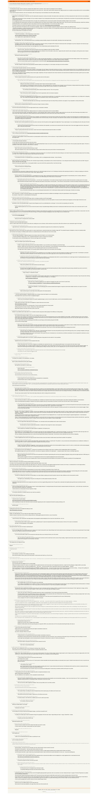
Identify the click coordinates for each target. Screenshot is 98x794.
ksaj (21, 263)
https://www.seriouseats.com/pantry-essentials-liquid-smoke (37, 133)
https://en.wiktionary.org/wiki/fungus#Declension (51, 283)
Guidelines (39, 789)
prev (28, 39)
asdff (16, 533)
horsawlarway (20, 243)
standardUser (14, 192)
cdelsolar (13, 738)
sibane (19, 323)
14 (12, 480)
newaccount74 (17, 781)
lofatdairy (16, 115)
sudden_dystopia (12, 229)
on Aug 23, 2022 (14, 7)
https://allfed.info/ (21, 215)
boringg (16, 448)
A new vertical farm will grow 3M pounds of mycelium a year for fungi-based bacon (25, 3)
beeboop (13, 497)
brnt (13, 517)
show (28, 1)
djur (21, 91)
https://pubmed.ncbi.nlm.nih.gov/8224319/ (52, 25)
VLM (21, 329)
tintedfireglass (20, 640)
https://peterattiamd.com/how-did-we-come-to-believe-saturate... (26, 374)
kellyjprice (13, 703)
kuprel (13, 395)
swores (13, 66)
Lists (44, 789)
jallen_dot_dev (14, 720)
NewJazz (13, 485)
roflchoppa (14, 504)
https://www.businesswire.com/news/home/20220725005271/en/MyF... (24, 500)
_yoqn (16, 353)
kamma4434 (25, 271)
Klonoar (16, 398)
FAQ (42, 789)
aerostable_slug (17, 670)
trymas (19, 619)
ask (25, 1)
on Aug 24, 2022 (21, 42)
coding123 (19, 427)
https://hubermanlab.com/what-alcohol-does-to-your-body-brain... (58, 61)
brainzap (19, 260)
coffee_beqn (17, 120)
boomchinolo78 (14, 360)
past (18, 1)
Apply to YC (55, 789)
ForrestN (13, 135)
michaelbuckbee (17, 63)
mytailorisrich (14, 197)
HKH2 (16, 626)
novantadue (17, 240)
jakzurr (13, 552)
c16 (15, 339)
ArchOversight (20, 178)
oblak (16, 723)
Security (49, 789)
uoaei (26, 274)
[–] (19, 7)
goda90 (13, 151)
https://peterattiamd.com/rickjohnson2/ (19, 385)
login (89, 1)
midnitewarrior (12, 547)
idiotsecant (14, 106)
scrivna (13, 560)
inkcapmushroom (12, 220)
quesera (16, 32)
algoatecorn (17, 174)
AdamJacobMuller (15, 139)
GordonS (13, 109)
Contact (58, 789)
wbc (10, 525)
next (18, 7)
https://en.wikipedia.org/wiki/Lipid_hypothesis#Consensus (28, 369)
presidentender (14, 310)
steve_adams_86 (15, 14)
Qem (16, 439)
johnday (13, 468)
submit (33, 1)
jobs (30, 1)
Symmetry (11, 209)
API (46, 789)
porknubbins (17, 42)
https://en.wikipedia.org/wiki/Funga (32, 278)
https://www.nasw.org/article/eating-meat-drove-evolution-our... (29, 756)
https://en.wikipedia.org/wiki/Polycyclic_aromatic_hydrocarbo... (26, 35)
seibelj (13, 742)
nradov (13, 381)
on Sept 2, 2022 (22, 477)
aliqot (18, 79)
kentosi (11, 507)
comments (22, 1)
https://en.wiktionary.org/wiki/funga (36, 283)
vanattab (11, 494)
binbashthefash (22, 289)
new (16, 1)
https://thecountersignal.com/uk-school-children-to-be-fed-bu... (26, 687)
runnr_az (11, 544)
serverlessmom (17, 217)
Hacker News (12, 1)
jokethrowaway (17, 684)
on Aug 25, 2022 (26, 183)
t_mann (11, 7)
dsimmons (11, 460)
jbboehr (29, 280)
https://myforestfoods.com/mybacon (16, 510)
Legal (52, 789)
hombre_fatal (17, 128)
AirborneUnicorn (20, 696)
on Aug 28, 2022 (35, 285)
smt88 (19, 656)
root (24, 32)
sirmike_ (16, 301)
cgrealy (11, 512)
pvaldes (19, 348)
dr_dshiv (13, 159)
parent (25, 14)
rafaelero (16, 205)
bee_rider (16, 410)
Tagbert (21, 95)
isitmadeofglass (14, 168)
